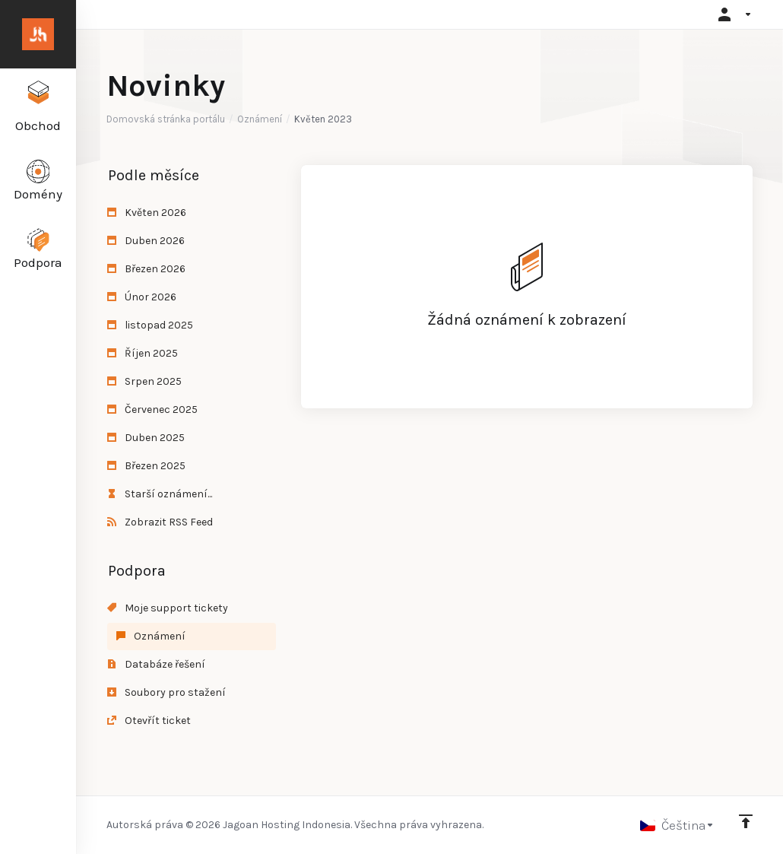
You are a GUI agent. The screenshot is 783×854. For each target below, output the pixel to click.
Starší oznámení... (159, 493)
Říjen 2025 (142, 353)
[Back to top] (746, 821)
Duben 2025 (146, 437)
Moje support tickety (167, 608)
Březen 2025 (146, 465)
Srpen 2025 (144, 381)
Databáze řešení (156, 664)
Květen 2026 (146, 212)
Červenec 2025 (152, 409)
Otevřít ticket (149, 720)
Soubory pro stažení (166, 692)
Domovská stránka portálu (165, 119)
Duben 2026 (146, 240)
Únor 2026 (141, 296)
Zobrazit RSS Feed (160, 522)
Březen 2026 (146, 268)
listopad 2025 (150, 325)
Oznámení (259, 119)
